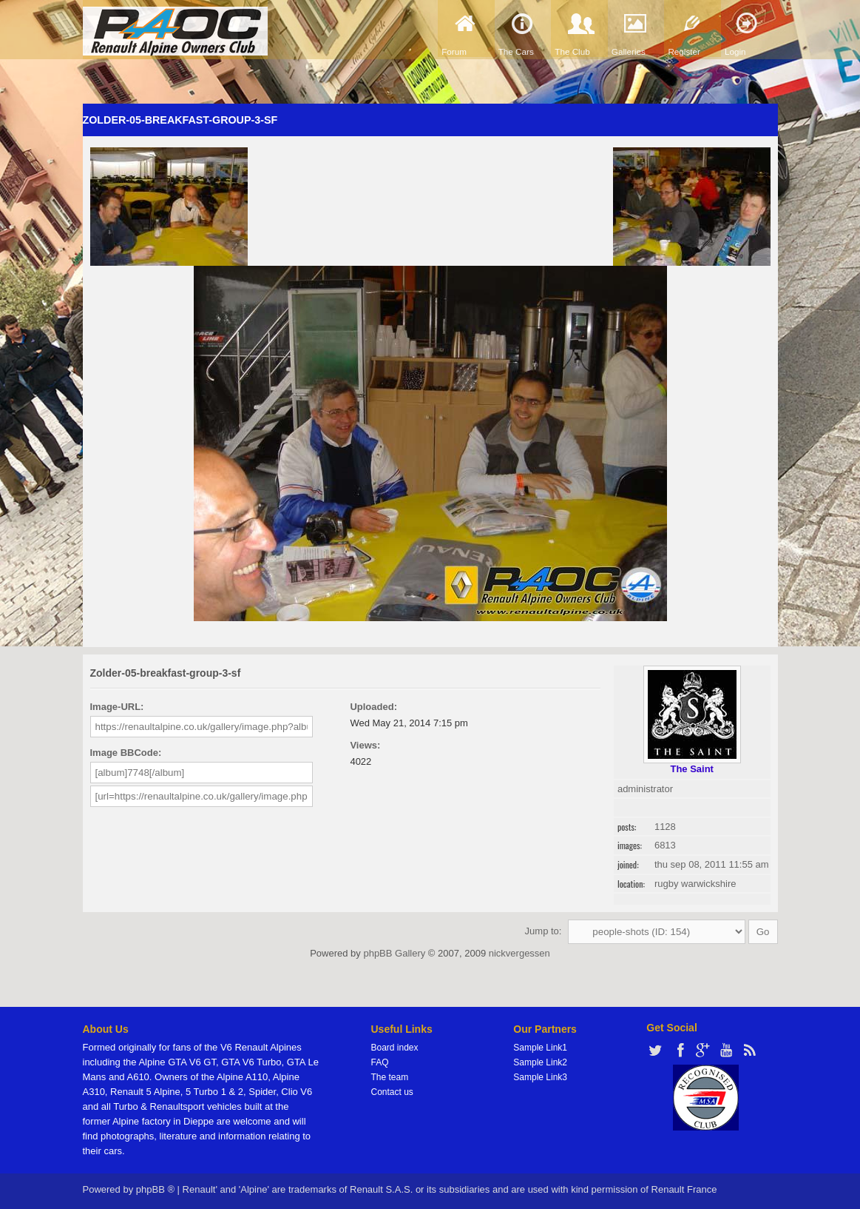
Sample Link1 (540, 1047)
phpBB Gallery (394, 953)
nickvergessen (519, 953)
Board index (395, 1047)
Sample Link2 (540, 1062)
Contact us (392, 1092)
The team (390, 1077)
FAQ (380, 1062)
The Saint (692, 768)
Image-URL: (117, 706)
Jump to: (543, 931)
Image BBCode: (126, 752)
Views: (365, 745)
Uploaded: (373, 706)
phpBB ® (155, 1189)
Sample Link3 (540, 1077)
